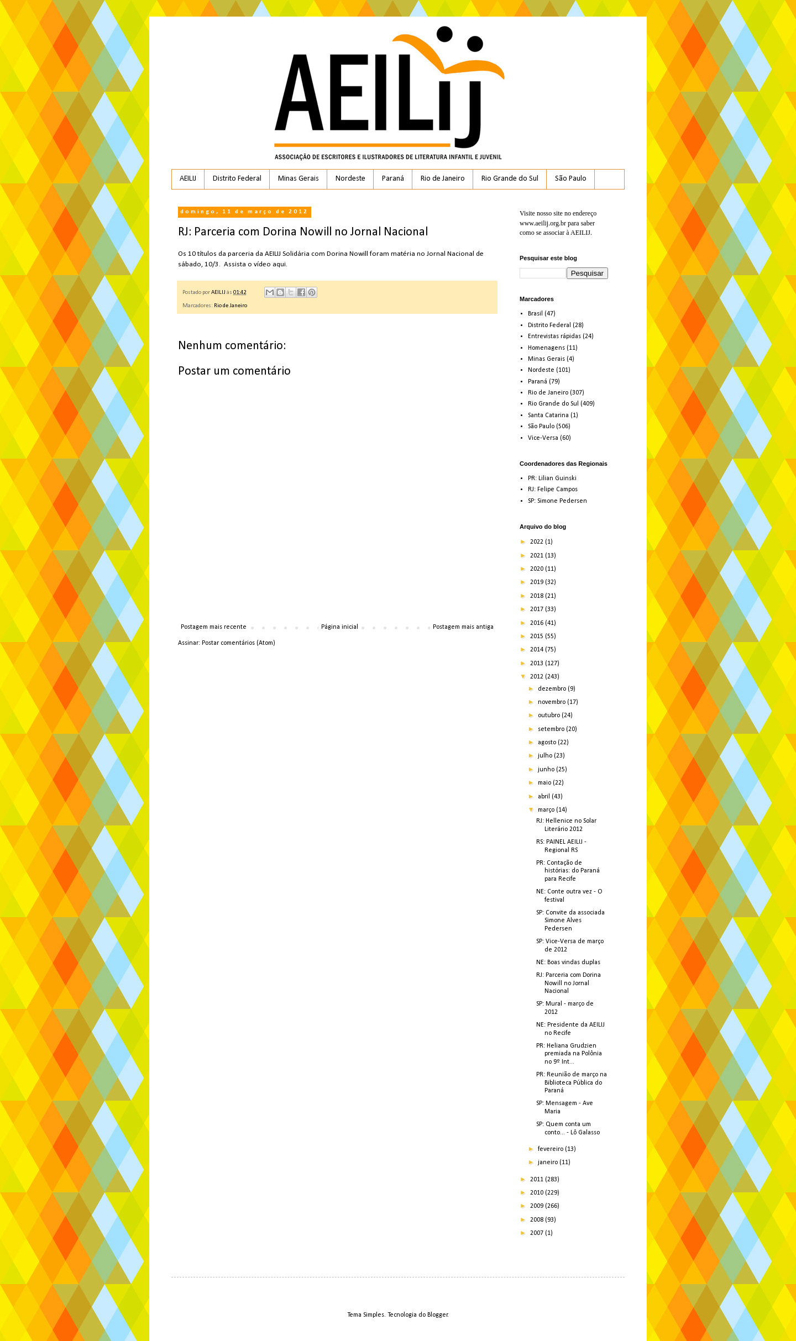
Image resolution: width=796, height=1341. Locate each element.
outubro (550, 715)
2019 (537, 582)
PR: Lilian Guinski (552, 478)
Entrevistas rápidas (554, 336)
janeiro (548, 1162)
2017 (537, 609)
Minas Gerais (298, 179)
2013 (537, 663)
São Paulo (570, 179)
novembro (552, 702)
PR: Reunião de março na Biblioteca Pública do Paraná (571, 1082)
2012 (537, 677)
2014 (537, 649)
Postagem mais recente (214, 627)
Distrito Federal (237, 179)
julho (546, 756)
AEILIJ (188, 179)
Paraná (393, 179)
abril (545, 796)
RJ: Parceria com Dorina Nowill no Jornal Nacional (568, 983)
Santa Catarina (548, 415)
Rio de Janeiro (443, 179)
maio (545, 783)
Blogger (437, 1315)
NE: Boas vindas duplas (568, 962)
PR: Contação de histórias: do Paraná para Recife (568, 871)
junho (547, 769)
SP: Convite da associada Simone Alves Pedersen (570, 920)
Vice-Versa (543, 438)
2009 (537, 1206)
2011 (537, 1179)
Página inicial (339, 627)
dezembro (553, 689)
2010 (537, 1193)
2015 (537, 636)
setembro (552, 729)
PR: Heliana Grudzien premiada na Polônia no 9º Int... (569, 1054)
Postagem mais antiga (463, 627)
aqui (279, 264)
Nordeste (350, 179)
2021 (537, 556)
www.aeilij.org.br (543, 223)
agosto (548, 742)
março (547, 810)
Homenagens (546, 348)
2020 (537, 569)
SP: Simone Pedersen (557, 501)
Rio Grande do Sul (509, 179)
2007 (537, 1233)
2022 (537, 542)
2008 (537, 1220)
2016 (537, 623)
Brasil (535, 314)
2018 (537, 596)
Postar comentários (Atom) (238, 643)
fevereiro (551, 1149)
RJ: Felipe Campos (553, 489)
